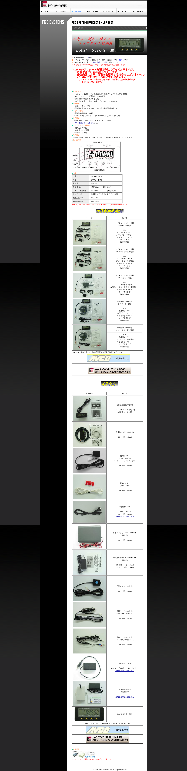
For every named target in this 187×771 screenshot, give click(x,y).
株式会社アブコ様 (100, 62)
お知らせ (121, 60)
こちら (86, 57)
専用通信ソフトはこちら (84, 123)
